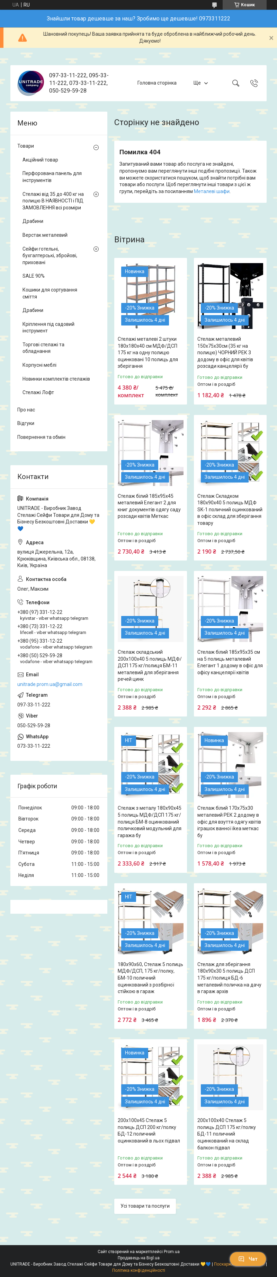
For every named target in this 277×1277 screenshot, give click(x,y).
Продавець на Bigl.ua (139, 1258)
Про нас (26, 409)
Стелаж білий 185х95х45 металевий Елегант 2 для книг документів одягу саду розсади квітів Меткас (149, 506)
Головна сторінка (157, 83)
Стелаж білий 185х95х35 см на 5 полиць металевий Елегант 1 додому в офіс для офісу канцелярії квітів (230, 662)
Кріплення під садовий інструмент (48, 327)
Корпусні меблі (39, 365)
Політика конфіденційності (138, 1270)
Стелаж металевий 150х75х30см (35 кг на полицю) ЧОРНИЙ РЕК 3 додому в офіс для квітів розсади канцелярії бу (225, 352)
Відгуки (25, 423)
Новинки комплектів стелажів (56, 379)
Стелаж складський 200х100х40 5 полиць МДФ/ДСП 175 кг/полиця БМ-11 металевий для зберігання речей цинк (150, 665)
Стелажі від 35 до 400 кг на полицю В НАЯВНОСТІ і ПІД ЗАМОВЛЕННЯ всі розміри (53, 200)
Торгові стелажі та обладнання (43, 348)
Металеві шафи (212, 191)
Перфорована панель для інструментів (52, 177)
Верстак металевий (45, 235)
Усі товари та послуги (145, 1206)
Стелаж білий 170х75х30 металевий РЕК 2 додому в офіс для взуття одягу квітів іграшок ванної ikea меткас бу (229, 821)
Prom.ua (172, 1251)
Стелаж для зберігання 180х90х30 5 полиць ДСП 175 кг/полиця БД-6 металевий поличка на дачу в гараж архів (229, 978)
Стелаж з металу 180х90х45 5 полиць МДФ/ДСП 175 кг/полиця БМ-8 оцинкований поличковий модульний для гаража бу (149, 821)
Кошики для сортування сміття (50, 293)
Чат (248, 1259)
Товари (25, 146)
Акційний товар (40, 160)
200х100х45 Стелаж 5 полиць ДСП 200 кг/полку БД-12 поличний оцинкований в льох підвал (149, 1131)
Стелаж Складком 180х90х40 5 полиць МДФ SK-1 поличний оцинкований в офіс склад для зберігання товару (229, 509)
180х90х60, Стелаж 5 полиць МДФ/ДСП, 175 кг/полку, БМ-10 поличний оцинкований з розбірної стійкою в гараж (150, 978)
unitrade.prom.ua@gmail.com (49, 684)
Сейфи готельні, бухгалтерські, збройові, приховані (50, 255)
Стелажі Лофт (38, 392)
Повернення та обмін (41, 437)
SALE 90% (34, 276)
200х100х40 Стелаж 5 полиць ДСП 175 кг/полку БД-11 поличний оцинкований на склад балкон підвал (226, 1134)
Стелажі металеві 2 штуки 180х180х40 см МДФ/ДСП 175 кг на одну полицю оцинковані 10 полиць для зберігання (148, 352)
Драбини (33, 221)
